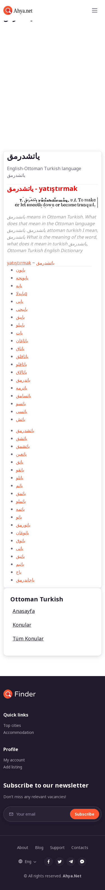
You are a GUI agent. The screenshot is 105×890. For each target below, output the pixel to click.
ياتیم (20, 564)
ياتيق (20, 556)
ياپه (19, 285)
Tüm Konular (28, 638)
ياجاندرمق (25, 580)
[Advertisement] (52, 95)
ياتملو (21, 501)
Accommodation (18, 732)
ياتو (19, 517)
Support (57, 847)
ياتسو (21, 403)
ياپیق (20, 317)
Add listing (12, 767)
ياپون (20, 270)
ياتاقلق (22, 356)
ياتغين (21, 454)
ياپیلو (20, 325)
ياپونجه (22, 278)
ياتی (19, 548)
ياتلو (19, 477)
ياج (18, 572)
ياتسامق (23, 395)
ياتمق (21, 493)
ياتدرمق (23, 380)
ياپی (19, 301)
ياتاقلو (21, 364)
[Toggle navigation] (95, 10)
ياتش (20, 419)
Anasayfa (24, 611)
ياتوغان (22, 533)
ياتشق (21, 438)
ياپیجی (21, 309)
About (22, 847)
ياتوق (20, 540)
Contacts (79, 847)
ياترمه (21, 388)
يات (19, 333)
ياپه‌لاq (21, 293)
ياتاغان (22, 340)
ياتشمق (23, 446)
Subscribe (84, 814)
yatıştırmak (19, 263)
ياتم (19, 485)
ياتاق (20, 348)
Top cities (12, 725)
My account (14, 760)
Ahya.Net (72, 875)
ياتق (19, 462)
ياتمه (20, 509)
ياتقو (20, 470)
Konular (22, 624)
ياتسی (21, 411)
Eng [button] (24, 861)
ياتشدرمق (45, 263)
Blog (39, 847)
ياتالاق (21, 372)
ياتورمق (23, 525)
